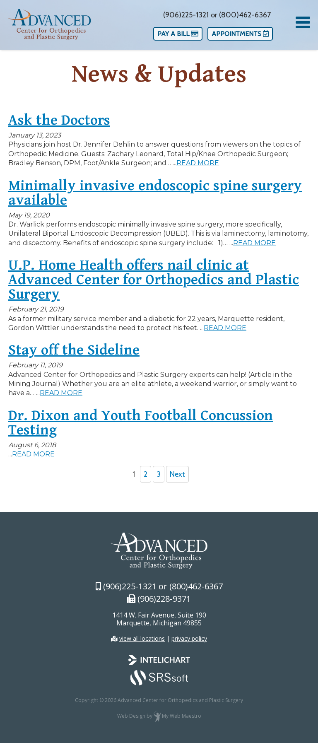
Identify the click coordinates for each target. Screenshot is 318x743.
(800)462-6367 (196, 586)
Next (177, 474)
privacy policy (189, 638)
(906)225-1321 (186, 14)
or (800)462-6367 (241, 14)
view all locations (142, 638)
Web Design (131, 715)
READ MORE (197, 163)
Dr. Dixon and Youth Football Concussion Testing (140, 423)
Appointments (240, 34)
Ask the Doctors (59, 121)
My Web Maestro (181, 715)
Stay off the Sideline (74, 351)
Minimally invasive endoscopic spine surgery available (155, 194)
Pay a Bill (177, 34)
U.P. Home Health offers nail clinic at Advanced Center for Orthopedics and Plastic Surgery (153, 280)
